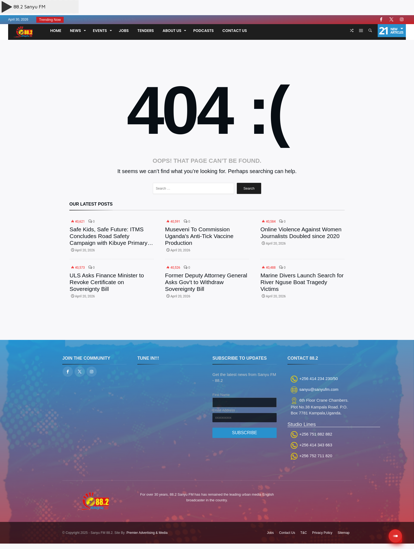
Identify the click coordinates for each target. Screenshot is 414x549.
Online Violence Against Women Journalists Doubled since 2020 (300, 232)
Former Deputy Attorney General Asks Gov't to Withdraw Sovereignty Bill (206, 282)
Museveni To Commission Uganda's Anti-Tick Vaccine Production (199, 236)
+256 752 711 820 (315, 455)
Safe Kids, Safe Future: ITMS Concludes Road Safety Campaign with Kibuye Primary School (108, 236)
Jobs (270, 533)
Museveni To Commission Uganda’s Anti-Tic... (101, 20)
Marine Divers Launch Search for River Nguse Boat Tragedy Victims (302, 282)
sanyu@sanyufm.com (318, 389)
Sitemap (344, 533)
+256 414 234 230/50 (318, 378)
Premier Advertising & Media (147, 533)
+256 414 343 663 (315, 445)
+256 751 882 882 (315, 434)
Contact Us (287, 533)
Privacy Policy (322, 533)
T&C (303, 533)
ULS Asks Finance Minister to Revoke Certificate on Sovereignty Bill (107, 282)
